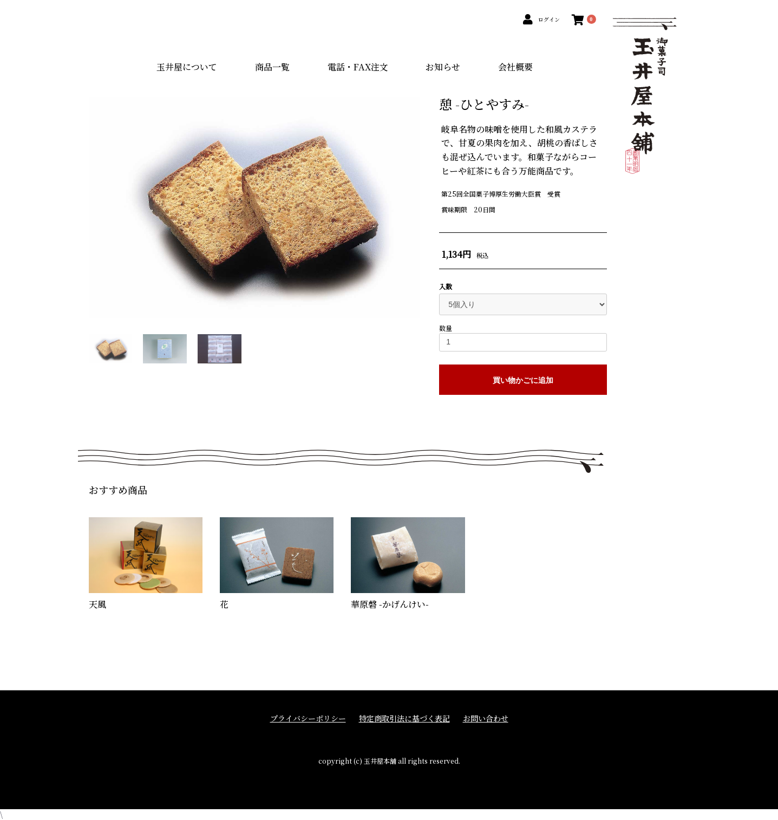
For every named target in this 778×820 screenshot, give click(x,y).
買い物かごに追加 (523, 380)
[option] (254, 207)
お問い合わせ (485, 718)
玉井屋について (186, 67)
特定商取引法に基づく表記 (404, 718)
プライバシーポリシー (308, 718)
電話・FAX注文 (358, 67)
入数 (445, 286)
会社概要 (515, 67)
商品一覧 (272, 67)
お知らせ (443, 67)
